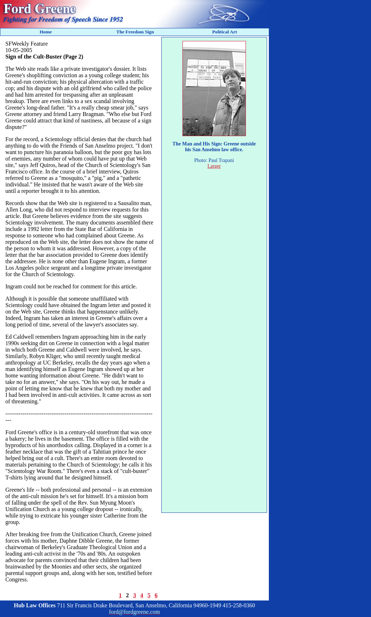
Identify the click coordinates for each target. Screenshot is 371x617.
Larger (214, 166)
